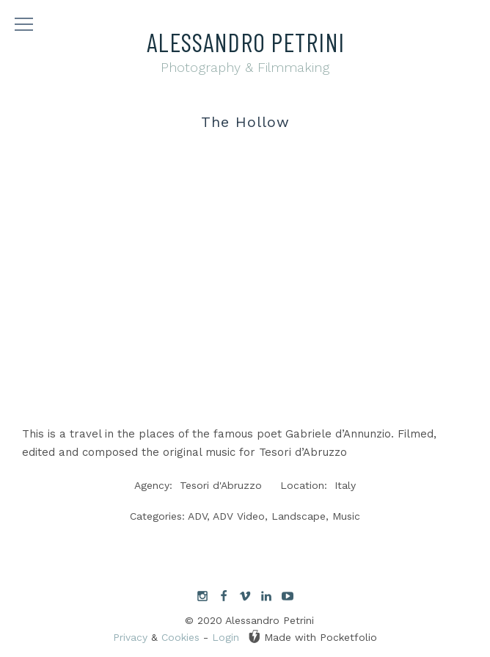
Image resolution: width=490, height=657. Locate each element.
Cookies (180, 637)
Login (225, 637)
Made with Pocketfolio (312, 636)
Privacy (130, 637)
